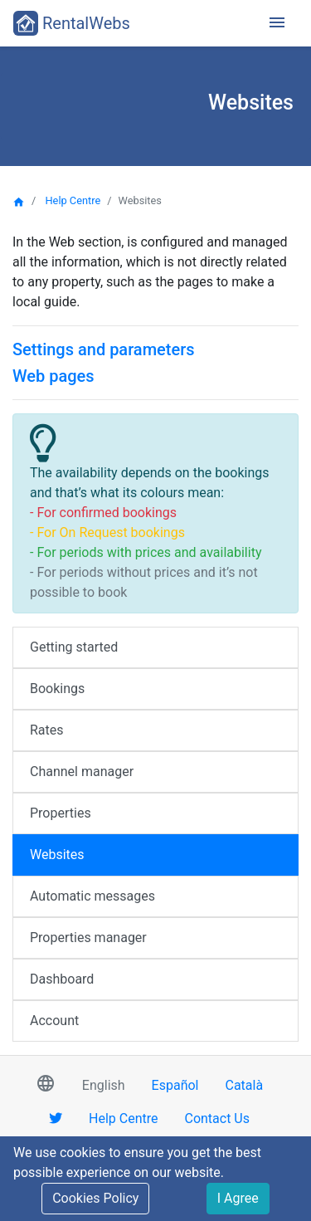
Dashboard (62, 979)
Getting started (74, 647)
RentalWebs (71, 23)
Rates (47, 730)
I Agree (238, 1198)
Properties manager (88, 937)
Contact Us (217, 1118)
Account (54, 1020)
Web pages (53, 376)
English (103, 1085)
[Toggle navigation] (277, 23)
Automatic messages (92, 896)
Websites (57, 854)
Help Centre (72, 200)
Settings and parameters (103, 349)
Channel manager (82, 771)
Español (175, 1085)
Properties (60, 813)
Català (245, 1085)
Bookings (57, 688)
